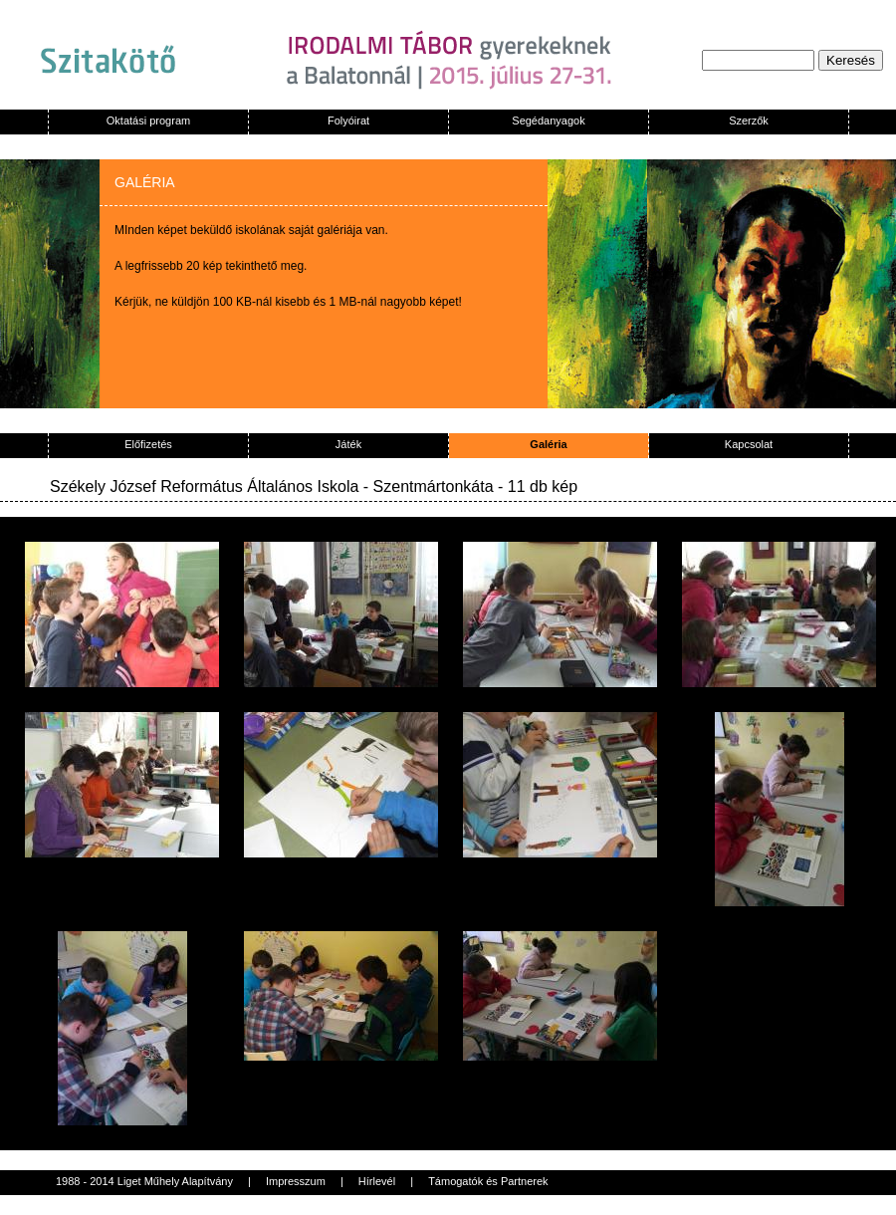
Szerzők (749, 120)
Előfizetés (148, 444)
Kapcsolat (749, 444)
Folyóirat (348, 120)
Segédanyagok (548, 120)
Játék (348, 444)
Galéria (548, 444)
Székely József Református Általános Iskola (204, 486)
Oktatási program (148, 120)
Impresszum (296, 1181)
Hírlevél (376, 1181)
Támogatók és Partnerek (488, 1181)
